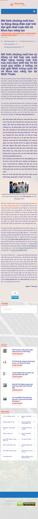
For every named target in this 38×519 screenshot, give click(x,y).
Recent (4, 345)
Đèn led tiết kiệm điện (9, 445)
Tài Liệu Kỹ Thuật (26, 439)
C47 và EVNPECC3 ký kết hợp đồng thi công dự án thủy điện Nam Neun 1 (22, 399)
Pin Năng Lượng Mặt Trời (19, 33)
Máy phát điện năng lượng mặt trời (27, 457)
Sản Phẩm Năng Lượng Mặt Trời (9, 440)
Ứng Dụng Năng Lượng (26, 434)
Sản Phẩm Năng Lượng (9, 450)
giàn (29, 137)
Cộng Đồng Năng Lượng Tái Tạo (24, 501)
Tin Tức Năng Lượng (31, 33)
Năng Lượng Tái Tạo (17, 365)
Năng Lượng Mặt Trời (6, 33)
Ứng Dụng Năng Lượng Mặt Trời (9, 35)
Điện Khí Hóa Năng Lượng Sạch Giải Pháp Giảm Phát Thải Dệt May (22, 386)
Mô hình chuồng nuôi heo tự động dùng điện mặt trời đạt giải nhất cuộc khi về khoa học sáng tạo (18, 25)
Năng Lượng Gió (8, 433)
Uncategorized (7, 456)
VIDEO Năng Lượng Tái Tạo (27, 451)
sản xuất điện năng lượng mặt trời (19, 58)
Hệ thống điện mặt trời (26, 445)
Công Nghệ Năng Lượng (26, 428)
